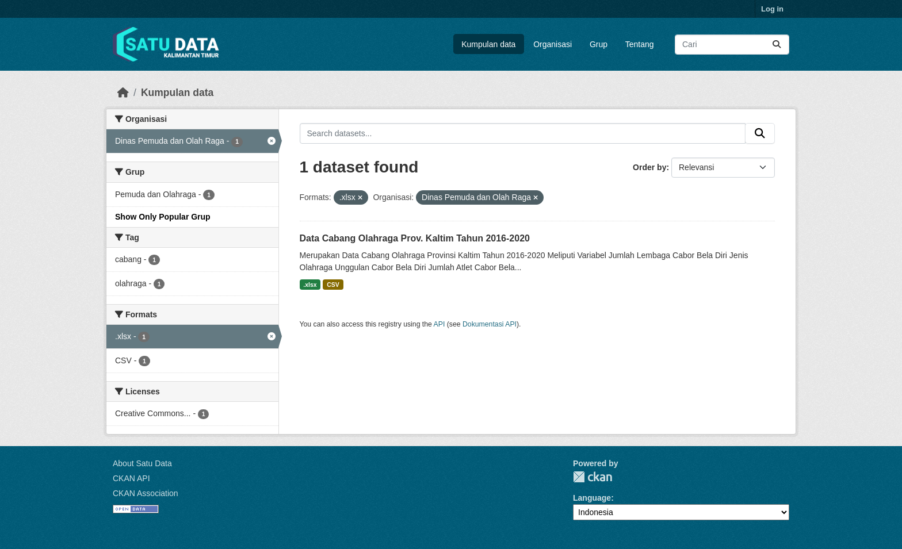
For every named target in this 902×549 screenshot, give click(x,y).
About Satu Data (142, 463)
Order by (649, 167)
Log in (772, 9)
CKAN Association (145, 493)
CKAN (592, 477)
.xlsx (309, 284)
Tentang (639, 44)
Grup (598, 44)
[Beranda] (123, 92)
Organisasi (552, 44)
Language (592, 497)
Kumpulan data (488, 44)
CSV (333, 284)
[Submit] (776, 44)
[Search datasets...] (732, 44)
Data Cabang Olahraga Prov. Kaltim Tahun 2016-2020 (415, 238)
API (439, 324)
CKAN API (131, 478)
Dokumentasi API (490, 324)
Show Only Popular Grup (163, 216)
